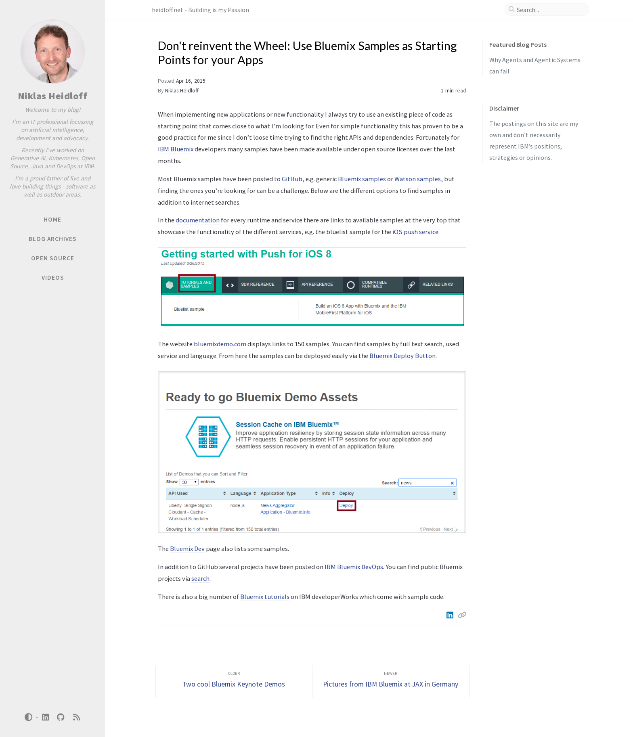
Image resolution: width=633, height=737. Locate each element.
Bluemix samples (362, 179)
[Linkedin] (450, 615)
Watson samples (417, 179)
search (200, 578)
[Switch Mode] (28, 717)
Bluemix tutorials (264, 597)
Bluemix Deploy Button (402, 356)
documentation (198, 220)
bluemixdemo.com (220, 344)
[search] (550, 10)
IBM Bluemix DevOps (354, 567)
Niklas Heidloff (53, 96)
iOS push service (415, 232)
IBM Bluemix (175, 149)
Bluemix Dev (187, 548)
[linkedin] (45, 717)
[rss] (76, 717)
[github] (61, 717)
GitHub (292, 179)
